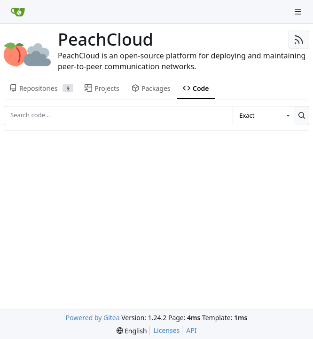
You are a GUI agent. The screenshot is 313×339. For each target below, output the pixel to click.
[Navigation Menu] (299, 11)
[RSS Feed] (299, 39)
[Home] (18, 11)
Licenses (167, 330)
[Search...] (301, 115)
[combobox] (263, 115)
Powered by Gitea (93, 317)
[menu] (132, 330)
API (191, 330)
